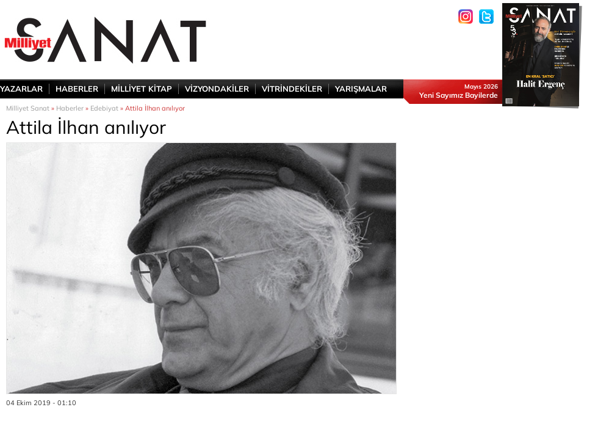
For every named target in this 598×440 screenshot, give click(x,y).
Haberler (70, 108)
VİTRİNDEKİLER (292, 89)
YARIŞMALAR (361, 89)
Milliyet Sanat (27, 108)
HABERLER (77, 89)
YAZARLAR (21, 89)
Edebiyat (104, 108)
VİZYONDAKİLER (217, 89)
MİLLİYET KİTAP (141, 89)
